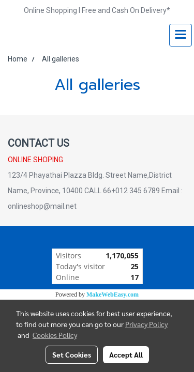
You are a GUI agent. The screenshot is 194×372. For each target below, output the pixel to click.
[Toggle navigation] (180, 35)
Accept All (126, 354)
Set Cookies (71, 354)
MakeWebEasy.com (112, 294)
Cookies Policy (55, 334)
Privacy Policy (146, 324)
